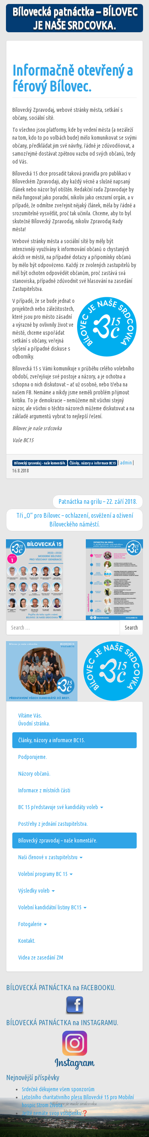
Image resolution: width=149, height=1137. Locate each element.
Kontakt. (26, 941)
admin (126, 462)
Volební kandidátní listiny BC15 (52, 907)
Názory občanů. (34, 773)
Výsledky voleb (36, 890)
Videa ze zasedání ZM (40, 957)
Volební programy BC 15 (45, 874)
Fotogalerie (32, 924)
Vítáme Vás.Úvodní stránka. (34, 719)
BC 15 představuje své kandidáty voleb (60, 807)
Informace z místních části (44, 790)
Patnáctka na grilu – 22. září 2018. (97, 501)
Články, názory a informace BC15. (51, 740)
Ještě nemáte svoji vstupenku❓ (55, 1113)
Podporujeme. (32, 757)
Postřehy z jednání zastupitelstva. (53, 824)
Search (131, 627)
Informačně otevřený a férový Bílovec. (72, 78)
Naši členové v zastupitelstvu (50, 857)
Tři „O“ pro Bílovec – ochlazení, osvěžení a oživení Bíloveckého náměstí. (74, 520)
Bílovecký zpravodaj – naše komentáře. (57, 840)
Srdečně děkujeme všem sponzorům (58, 1089)
